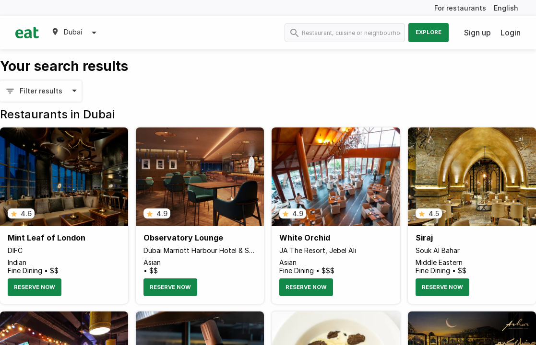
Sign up (477, 32)
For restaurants (460, 8)
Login (510, 32)
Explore (428, 32)
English (506, 8)
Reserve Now (34, 287)
